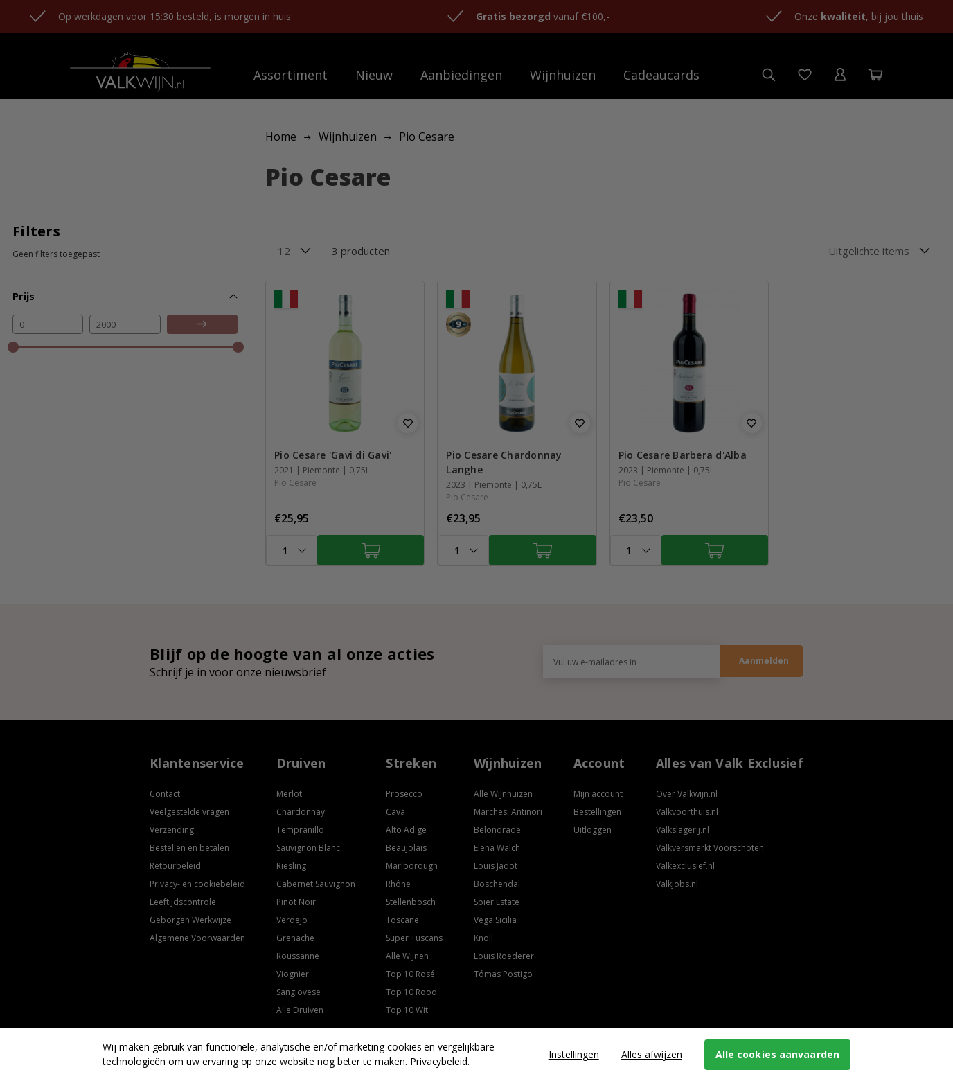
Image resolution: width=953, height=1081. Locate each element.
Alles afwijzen (651, 1054)
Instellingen (574, 1054)
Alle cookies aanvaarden (777, 1054)
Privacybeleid (438, 1061)
